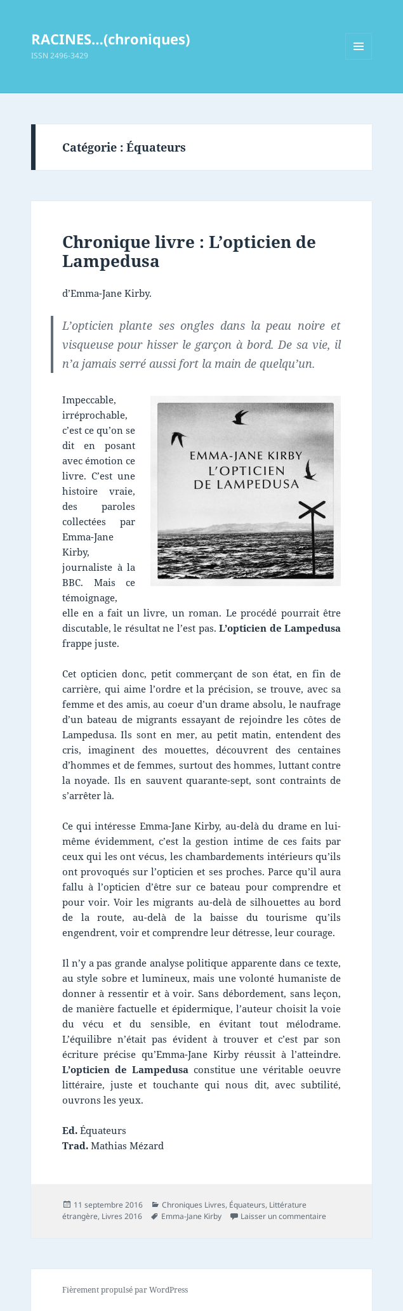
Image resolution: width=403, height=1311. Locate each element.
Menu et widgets (359, 59)
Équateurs (247, 1204)
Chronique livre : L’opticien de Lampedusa (189, 251)
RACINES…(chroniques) (110, 38)
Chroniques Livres (193, 1204)
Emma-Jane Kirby (191, 1216)
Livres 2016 (122, 1216)
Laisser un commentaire (283, 1216)
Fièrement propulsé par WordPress (125, 1289)
